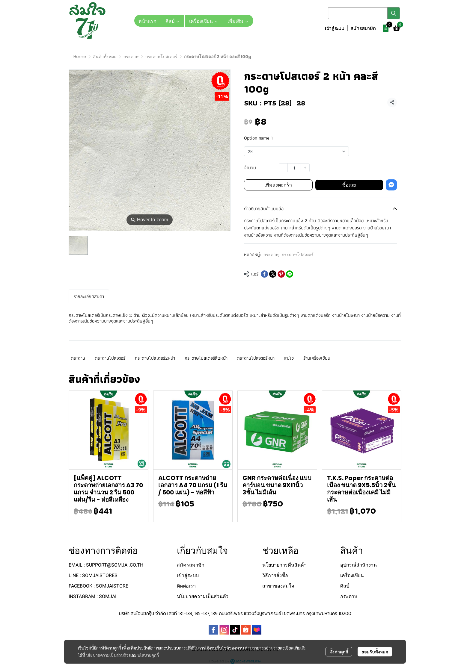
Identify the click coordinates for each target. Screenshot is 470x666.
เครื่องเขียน (352, 575)
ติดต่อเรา (186, 586)
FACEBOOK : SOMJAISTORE (98, 586)
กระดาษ (130, 57)
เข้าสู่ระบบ (334, 28)
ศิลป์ (344, 586)
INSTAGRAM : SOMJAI (92, 596)
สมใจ (289, 358)
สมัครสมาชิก (363, 28)
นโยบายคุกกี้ (148, 655)
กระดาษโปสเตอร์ (161, 57)
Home (79, 57)
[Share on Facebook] (264, 274)
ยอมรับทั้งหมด (374, 651)
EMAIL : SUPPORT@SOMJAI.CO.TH (106, 565)
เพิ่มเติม (238, 20)
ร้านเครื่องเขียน (316, 358)
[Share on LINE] (289, 274)
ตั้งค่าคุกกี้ (338, 651)
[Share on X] (272, 274)
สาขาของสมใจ (278, 586)
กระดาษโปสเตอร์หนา (256, 358)
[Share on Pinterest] (281, 274)
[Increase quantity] (305, 168)
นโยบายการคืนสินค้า (284, 565)
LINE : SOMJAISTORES (93, 575)
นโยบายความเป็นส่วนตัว (107, 655)
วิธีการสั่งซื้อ (275, 575)
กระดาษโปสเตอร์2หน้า (155, 358)
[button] (363, 13)
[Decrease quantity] (283, 168)
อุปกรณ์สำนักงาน (358, 565)
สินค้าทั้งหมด (105, 57)
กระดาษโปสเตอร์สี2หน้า (206, 358)
